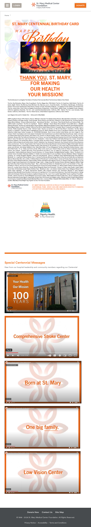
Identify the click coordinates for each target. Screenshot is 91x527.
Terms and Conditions (57, 523)
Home (7, 15)
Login (16, 5)
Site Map (59, 512)
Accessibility (42, 523)
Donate (80, 5)
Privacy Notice (30, 523)
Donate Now (33, 512)
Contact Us (47, 512)
